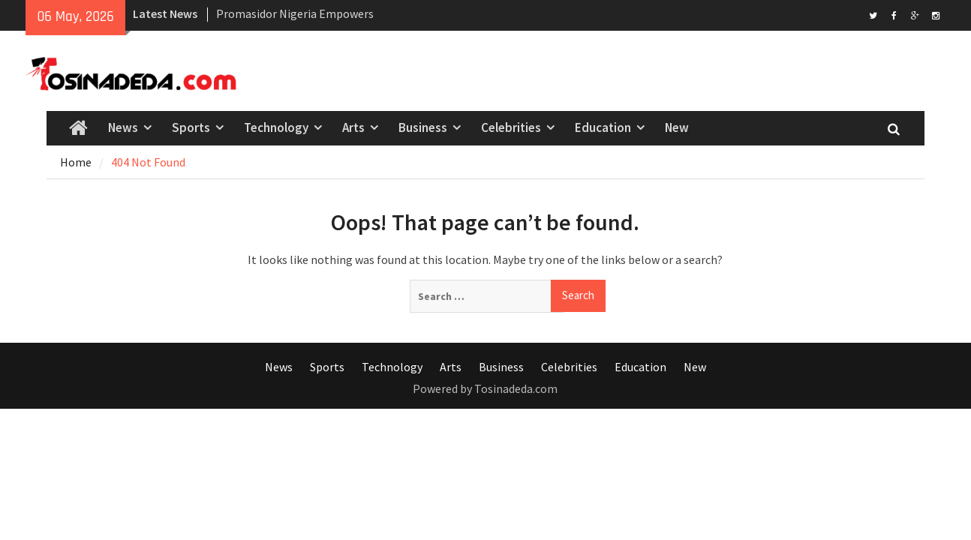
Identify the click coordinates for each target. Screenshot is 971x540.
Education (603, 127)
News (123, 127)
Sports (191, 127)
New (677, 127)
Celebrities (511, 127)
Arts (353, 127)
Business (422, 127)
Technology (276, 127)
